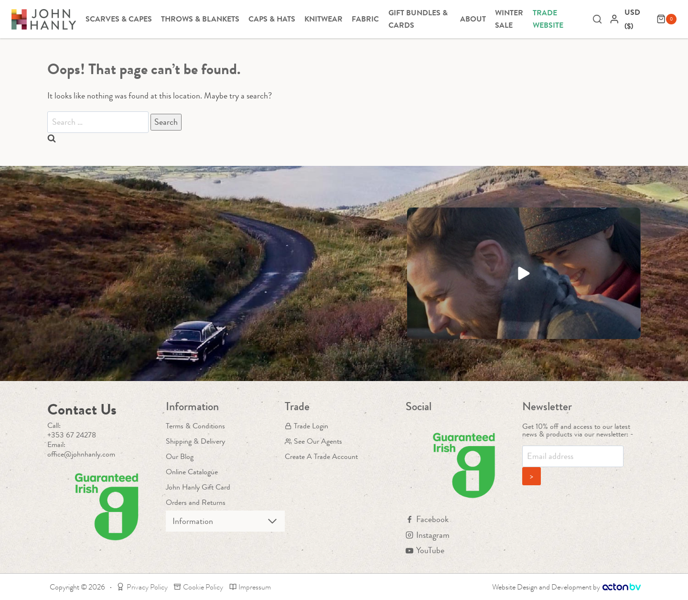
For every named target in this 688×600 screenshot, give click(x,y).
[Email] (573, 456)
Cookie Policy (198, 586)
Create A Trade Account (321, 456)
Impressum (250, 586)
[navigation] (638, 19)
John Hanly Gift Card (198, 486)
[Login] (614, 19)
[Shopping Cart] (666, 19)
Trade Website (548, 19)
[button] (524, 273)
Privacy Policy (142, 586)
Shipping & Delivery (195, 441)
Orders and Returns (196, 502)
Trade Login (306, 425)
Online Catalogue (192, 471)
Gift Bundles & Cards (418, 19)
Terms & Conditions (195, 425)
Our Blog (180, 456)
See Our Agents (313, 441)
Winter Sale (509, 19)
